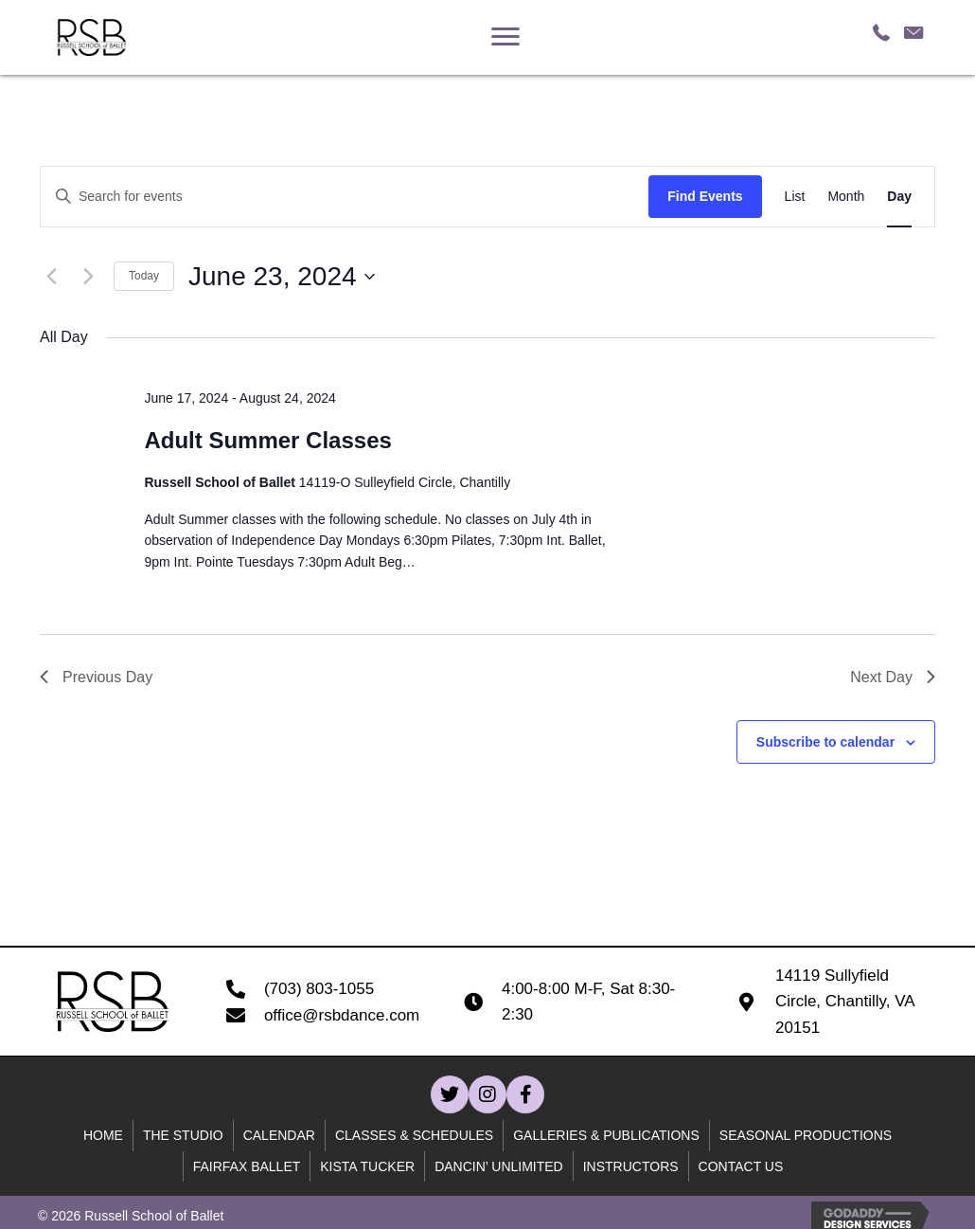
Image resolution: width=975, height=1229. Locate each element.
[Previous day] (51, 276)
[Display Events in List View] (795, 196)
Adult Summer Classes (267, 440)
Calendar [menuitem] (279, 1135)
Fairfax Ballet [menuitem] (247, 1166)
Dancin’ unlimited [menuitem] (498, 1166)
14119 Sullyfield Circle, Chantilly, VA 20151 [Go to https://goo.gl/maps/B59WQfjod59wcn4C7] (844, 1001)
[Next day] (88, 276)
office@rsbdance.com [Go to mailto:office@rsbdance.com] (341, 1015)
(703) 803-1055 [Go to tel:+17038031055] (319, 989)
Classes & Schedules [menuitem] (414, 1135)
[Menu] (505, 37)
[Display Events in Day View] (899, 196)
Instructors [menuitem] (631, 1166)
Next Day (892, 677)
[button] (450, 1094)
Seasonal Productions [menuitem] (805, 1135)
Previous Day (96, 677)
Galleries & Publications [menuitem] (606, 1135)
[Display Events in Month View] (845, 196)
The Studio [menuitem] (183, 1135)
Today (144, 275)
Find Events (704, 196)
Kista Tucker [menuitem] (367, 1166)
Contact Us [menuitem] (741, 1166)
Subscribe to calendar (825, 742)
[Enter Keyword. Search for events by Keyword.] (344, 196)
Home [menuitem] (103, 1135)
